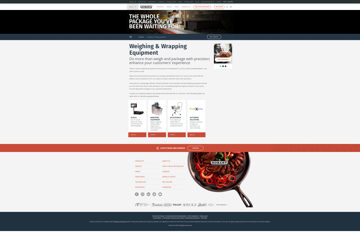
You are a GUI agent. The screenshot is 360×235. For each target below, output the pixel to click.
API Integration (193, 216)
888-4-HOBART (228, 2)
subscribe (195, 148)
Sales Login (204, 216)
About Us (132, 2)
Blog (197, 2)
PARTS (137, 171)
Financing (166, 187)
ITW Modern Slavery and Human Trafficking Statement (181, 218)
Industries (142, 2)
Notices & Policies (158, 216)
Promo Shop (188, 2)
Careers (161, 2)
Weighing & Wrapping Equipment (156, 37)
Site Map (204, 218)
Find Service (219, 7)
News (180, 2)
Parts (177, 7)
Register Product (207, 2)
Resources (152, 2)
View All (133, 135)
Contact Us (186, 7)
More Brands (221, 205)
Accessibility (157, 218)
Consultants (171, 2)
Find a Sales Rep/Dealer (202, 7)
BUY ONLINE (167, 182)
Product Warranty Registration (176, 216)
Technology (140, 182)
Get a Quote (214, 37)
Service (169, 7)
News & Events (168, 177)
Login (219, 2)
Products (160, 7)
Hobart (146, 7)
